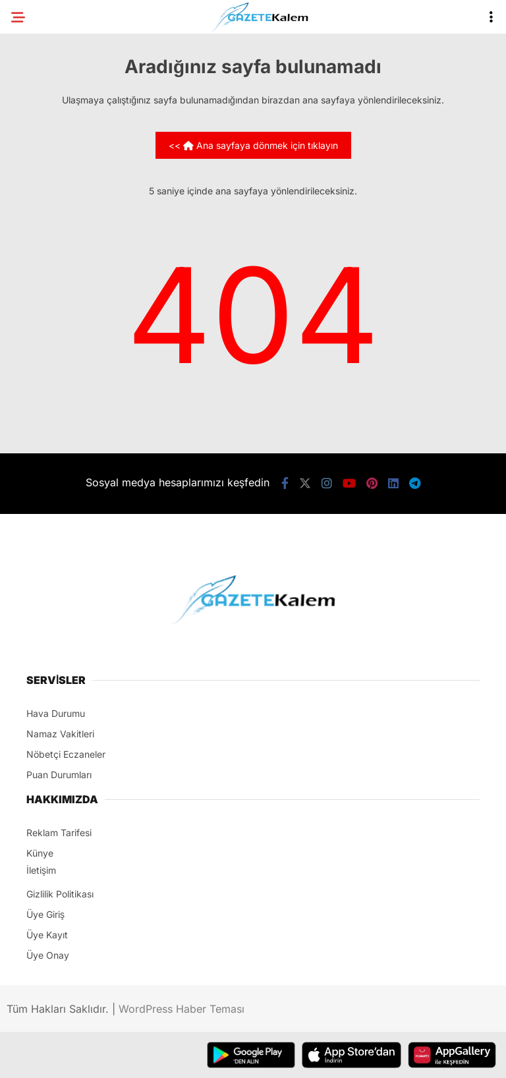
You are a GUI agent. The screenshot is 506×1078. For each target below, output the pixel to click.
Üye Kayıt (47, 934)
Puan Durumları (59, 774)
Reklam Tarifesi (59, 832)
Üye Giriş (45, 914)
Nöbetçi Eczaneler (65, 754)
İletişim (41, 870)
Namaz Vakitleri (60, 733)
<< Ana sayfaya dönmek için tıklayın (253, 145)
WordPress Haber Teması (181, 1008)
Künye (39, 853)
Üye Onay (47, 955)
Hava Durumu (55, 713)
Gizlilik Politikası (60, 893)
